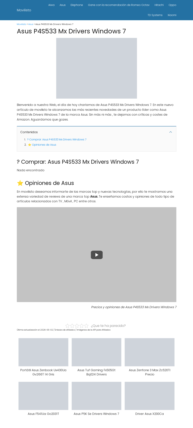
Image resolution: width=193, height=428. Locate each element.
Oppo (172, 5)
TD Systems (155, 15)
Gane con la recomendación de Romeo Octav (119, 5)
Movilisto (24, 10)
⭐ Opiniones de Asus (42, 145)
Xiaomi (172, 15)
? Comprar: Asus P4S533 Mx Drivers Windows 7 (56, 139)
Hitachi (159, 5)
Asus (63, 5)
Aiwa (51, 5)
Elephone (77, 5)
